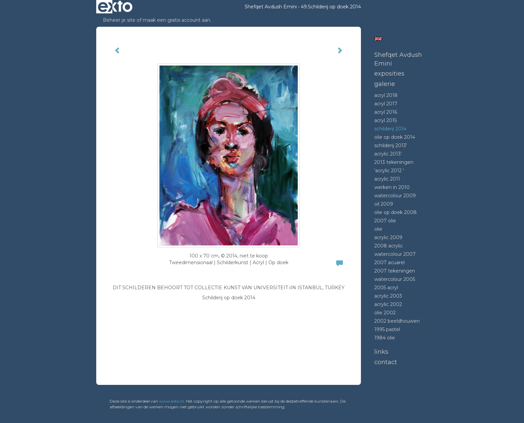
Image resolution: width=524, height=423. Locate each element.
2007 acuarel (389, 262)
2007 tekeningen (394, 271)
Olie (378, 229)
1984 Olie (384, 338)
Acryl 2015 (385, 120)
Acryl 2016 (385, 112)
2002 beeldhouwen (397, 321)
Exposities (389, 73)
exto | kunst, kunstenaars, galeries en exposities (115, 6)
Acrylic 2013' (388, 154)
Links (381, 351)
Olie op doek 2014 (394, 137)
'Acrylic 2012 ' (389, 171)
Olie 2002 (385, 313)
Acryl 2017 (385, 104)
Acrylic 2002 (388, 304)
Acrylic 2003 (388, 296)
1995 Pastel (387, 329)
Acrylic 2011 (387, 179)
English (378, 39)
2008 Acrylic (388, 246)
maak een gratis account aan (176, 20)
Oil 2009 (383, 204)
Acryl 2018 (386, 95)
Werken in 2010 (392, 187)
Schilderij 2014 (390, 129)
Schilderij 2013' (390, 145)
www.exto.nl (171, 401)
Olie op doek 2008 (395, 212)
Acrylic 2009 (388, 237)
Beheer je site (119, 20)
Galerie (384, 84)
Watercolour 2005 (394, 279)
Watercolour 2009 (395, 196)
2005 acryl (386, 288)
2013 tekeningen (393, 162)
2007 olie (385, 221)
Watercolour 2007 (395, 254)
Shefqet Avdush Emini (271, 7)
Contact (385, 362)
